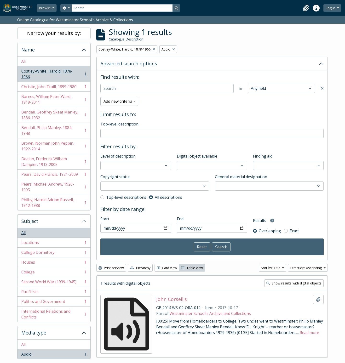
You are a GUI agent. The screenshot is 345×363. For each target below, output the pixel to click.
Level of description (118, 156)
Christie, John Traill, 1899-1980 (53, 88)
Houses (53, 263)
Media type (33, 332)
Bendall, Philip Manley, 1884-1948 (53, 130)
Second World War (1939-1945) (53, 283)
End (180, 218)
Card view (167, 268)
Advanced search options (128, 63)
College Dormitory (53, 253)
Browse (45, 8)
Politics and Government (53, 302)
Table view (192, 268)
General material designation (241, 176)
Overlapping (270, 230)
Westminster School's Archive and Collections (210, 313)
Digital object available (197, 156)
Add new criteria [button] (118, 101)
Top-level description (119, 124)
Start (104, 218)
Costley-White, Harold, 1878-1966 (53, 73)
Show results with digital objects (294, 283)
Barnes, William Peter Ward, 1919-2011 (53, 99)
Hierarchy (140, 268)
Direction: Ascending (306, 268)
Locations (53, 244)
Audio (53, 355)
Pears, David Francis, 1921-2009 (53, 175)
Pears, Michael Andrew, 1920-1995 (53, 187)
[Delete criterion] (322, 88)
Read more (309, 332)
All (23, 61)
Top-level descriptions (126, 197)
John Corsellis (171, 299)
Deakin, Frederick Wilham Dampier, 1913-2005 (53, 161)
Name (28, 49)
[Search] (122, 8)
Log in (331, 8)
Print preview (111, 268)
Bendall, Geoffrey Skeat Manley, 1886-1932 (53, 114)
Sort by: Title (271, 268)
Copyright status (115, 176)
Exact (294, 230)
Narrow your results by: (54, 33)
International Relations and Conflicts (53, 314)
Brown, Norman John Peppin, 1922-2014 (53, 146)
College (53, 273)
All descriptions (168, 197)
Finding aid (262, 156)
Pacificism (53, 293)
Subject (29, 221)
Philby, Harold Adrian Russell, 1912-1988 (53, 202)
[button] (305, 8)
